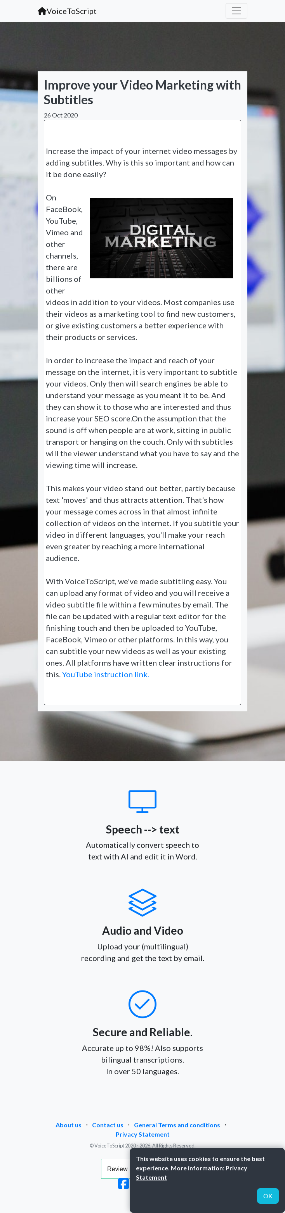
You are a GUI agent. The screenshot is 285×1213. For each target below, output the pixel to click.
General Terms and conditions (177, 1124)
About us (69, 1124)
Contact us (107, 1124)
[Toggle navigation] (236, 11)
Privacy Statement (143, 1134)
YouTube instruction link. (105, 674)
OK (268, 1195)
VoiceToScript (67, 11)
